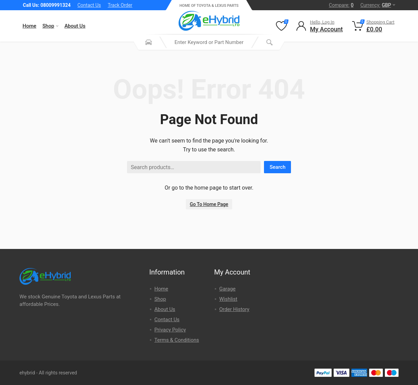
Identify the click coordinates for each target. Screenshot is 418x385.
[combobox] (209, 42)
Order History (234, 309)
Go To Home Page (209, 204)
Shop (50, 26)
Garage (227, 289)
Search (277, 167)
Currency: (377, 5)
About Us (75, 26)
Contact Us (89, 5)
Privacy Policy (170, 330)
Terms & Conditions (176, 340)
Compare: (341, 5)
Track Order (120, 5)
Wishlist (228, 299)
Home (29, 26)
